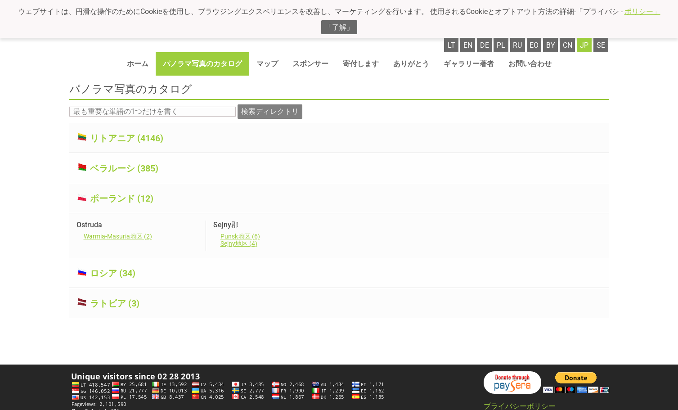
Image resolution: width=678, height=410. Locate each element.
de (484, 45)
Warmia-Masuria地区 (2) (118, 236)
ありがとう (411, 63)
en (467, 45)
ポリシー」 (642, 11)
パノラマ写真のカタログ (202, 63)
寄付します (361, 63)
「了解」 (339, 27)
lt (451, 45)
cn (567, 45)
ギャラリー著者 (469, 63)
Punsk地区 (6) (240, 236)
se (601, 45)
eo (534, 45)
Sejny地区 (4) (238, 243)
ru (517, 45)
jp (584, 45)
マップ (267, 63)
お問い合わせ (530, 63)
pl (501, 45)
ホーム (137, 63)
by (550, 45)
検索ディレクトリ (270, 111)
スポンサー (310, 63)
